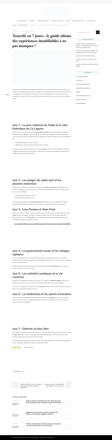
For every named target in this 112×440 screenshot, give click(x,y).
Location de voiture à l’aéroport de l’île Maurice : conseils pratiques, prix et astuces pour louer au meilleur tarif (87, 45)
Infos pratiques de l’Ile (78, 20)
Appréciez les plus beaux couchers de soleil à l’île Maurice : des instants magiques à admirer (42, 413)
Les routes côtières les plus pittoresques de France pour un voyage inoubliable (42, 224)
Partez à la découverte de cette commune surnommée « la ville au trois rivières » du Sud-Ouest (43, 425)
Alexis (7, 91)
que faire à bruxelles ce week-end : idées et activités (87, 65)
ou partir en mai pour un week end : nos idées (86, 60)
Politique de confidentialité (47, 437)
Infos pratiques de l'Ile (83, 95)
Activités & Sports (21, 20)
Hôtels (67, 20)
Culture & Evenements (43, 20)
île (42, 343)
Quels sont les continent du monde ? (85, 56)
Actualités (32, 20)
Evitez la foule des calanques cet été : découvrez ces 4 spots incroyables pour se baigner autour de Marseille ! (44, 402)
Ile (23, 371)
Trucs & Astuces (91, 20)
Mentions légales (34, 437)
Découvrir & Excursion (57, 20)
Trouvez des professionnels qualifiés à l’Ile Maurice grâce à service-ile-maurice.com (87, 51)
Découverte (17, 371)
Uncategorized (80, 103)
